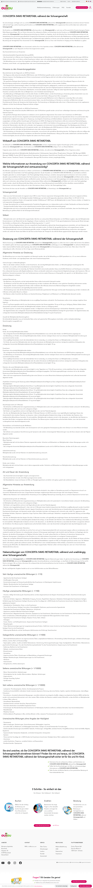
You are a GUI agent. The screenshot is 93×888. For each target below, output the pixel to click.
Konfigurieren (74, 886)
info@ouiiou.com (32, 846)
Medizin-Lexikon (76, 1)
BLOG (69, 1)
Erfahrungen (56, 7)
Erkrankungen (44, 849)
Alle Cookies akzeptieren (85, 886)
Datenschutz (59, 851)
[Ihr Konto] (90, 7)
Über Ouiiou (63, 1)
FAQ (63, 7)
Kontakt (68, 7)
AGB (57, 849)
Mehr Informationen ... (38, 886)
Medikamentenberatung (44, 7)
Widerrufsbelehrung (61, 846)
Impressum (59, 853)
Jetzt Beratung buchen (42, 825)
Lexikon (42, 851)
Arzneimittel (43, 856)
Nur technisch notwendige (61, 886)
